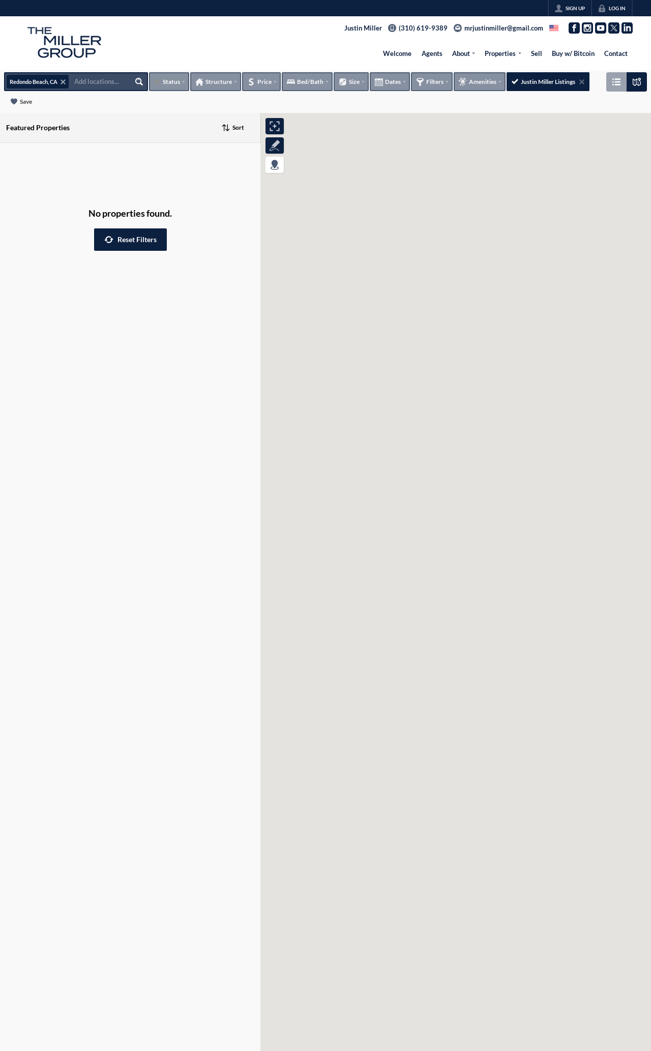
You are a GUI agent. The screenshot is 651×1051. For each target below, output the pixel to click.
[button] (130, 239)
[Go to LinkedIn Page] (627, 28)
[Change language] (554, 28)
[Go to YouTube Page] (600, 28)
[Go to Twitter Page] (613, 28)
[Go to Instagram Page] (587, 28)
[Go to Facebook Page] (574, 28)
